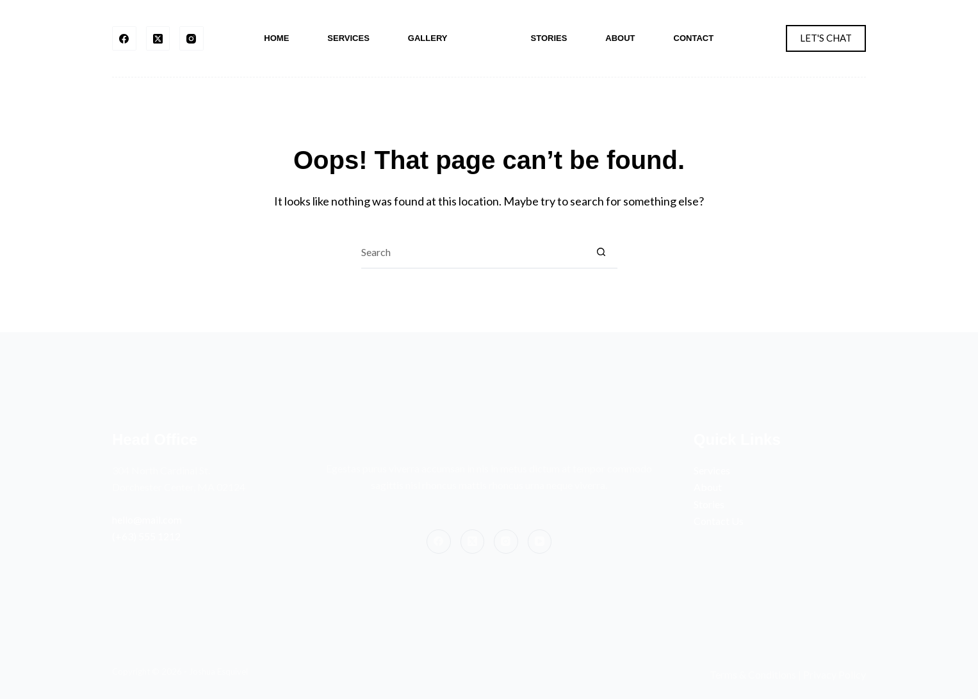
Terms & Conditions (753, 674)
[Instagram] (191, 38)
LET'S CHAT (826, 38)
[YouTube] (540, 541)
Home (276, 38)
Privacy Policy (834, 674)
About (620, 38)
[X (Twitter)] (158, 38)
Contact (694, 38)
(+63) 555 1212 (146, 536)
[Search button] (601, 253)
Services (348, 38)
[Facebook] (124, 38)
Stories (549, 38)
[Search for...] (473, 253)
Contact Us (719, 521)
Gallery (428, 38)
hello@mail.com (147, 519)
